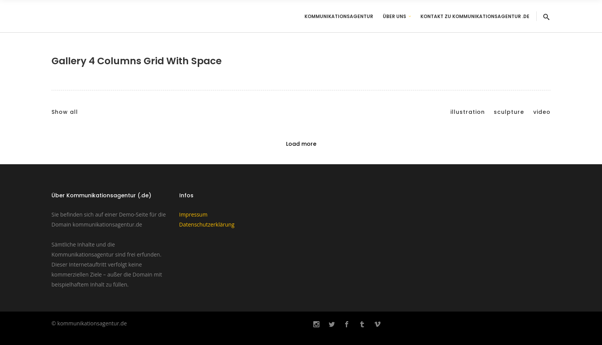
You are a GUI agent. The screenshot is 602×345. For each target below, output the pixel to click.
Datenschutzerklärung (207, 224)
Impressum (193, 214)
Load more (301, 144)
